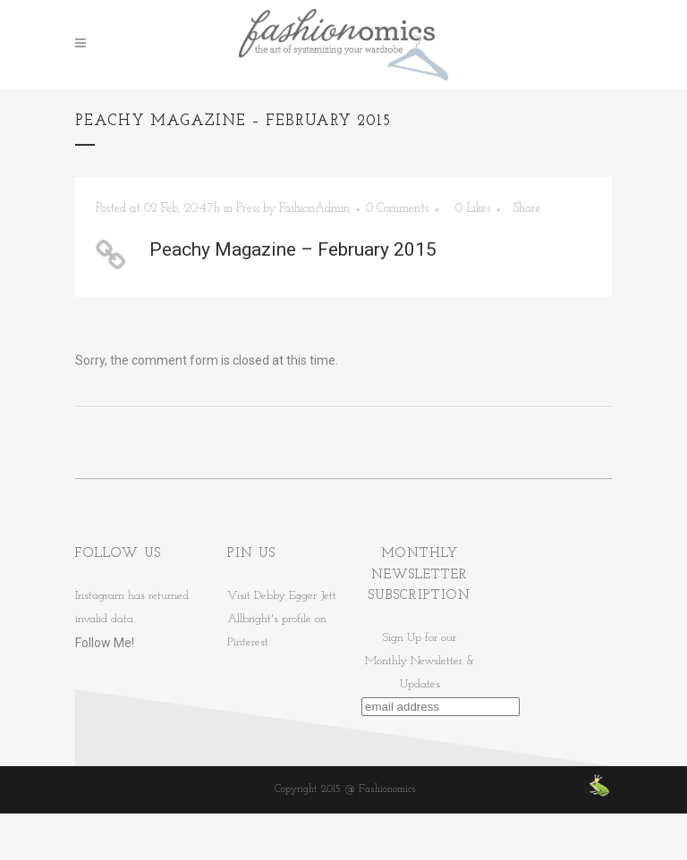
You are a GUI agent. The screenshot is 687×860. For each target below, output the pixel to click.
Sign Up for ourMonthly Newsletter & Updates (420, 661)
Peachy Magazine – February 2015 (293, 249)
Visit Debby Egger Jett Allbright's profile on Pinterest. (281, 619)
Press (247, 208)
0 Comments (397, 208)
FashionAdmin (314, 208)
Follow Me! (104, 643)
